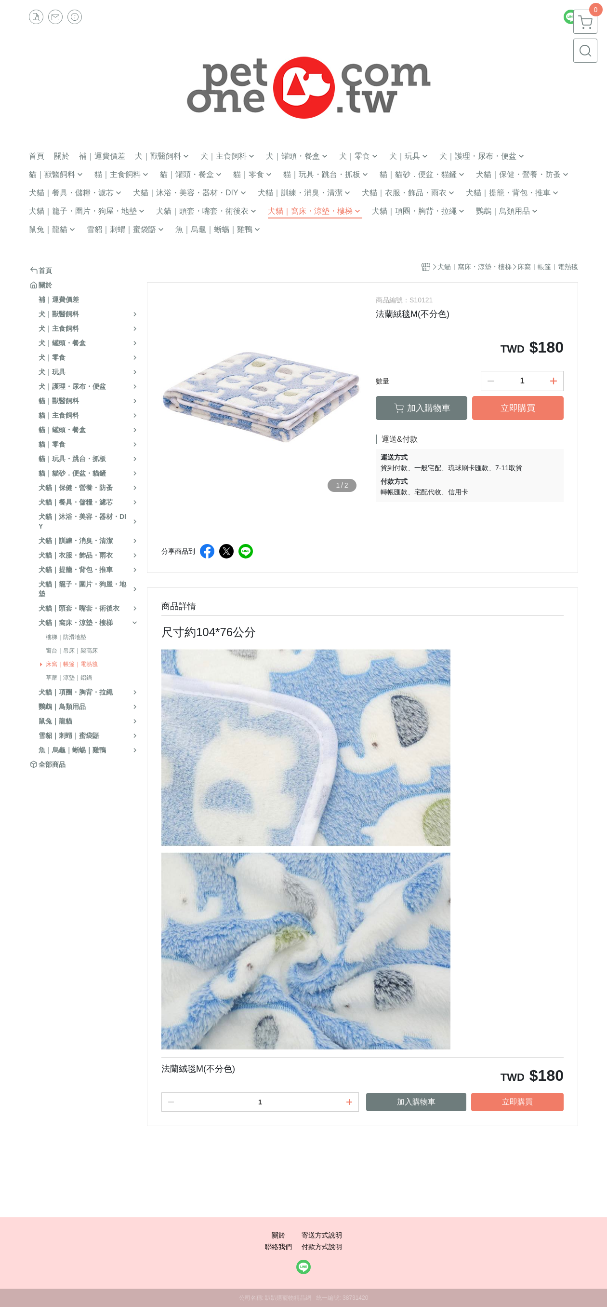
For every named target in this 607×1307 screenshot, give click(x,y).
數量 (382, 381)
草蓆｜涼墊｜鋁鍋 (69, 677)
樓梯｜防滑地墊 (66, 637)
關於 (278, 1235)
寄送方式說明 (322, 1235)
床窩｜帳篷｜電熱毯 (72, 664)
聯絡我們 (278, 1246)
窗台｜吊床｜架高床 (72, 650)
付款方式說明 (322, 1246)
